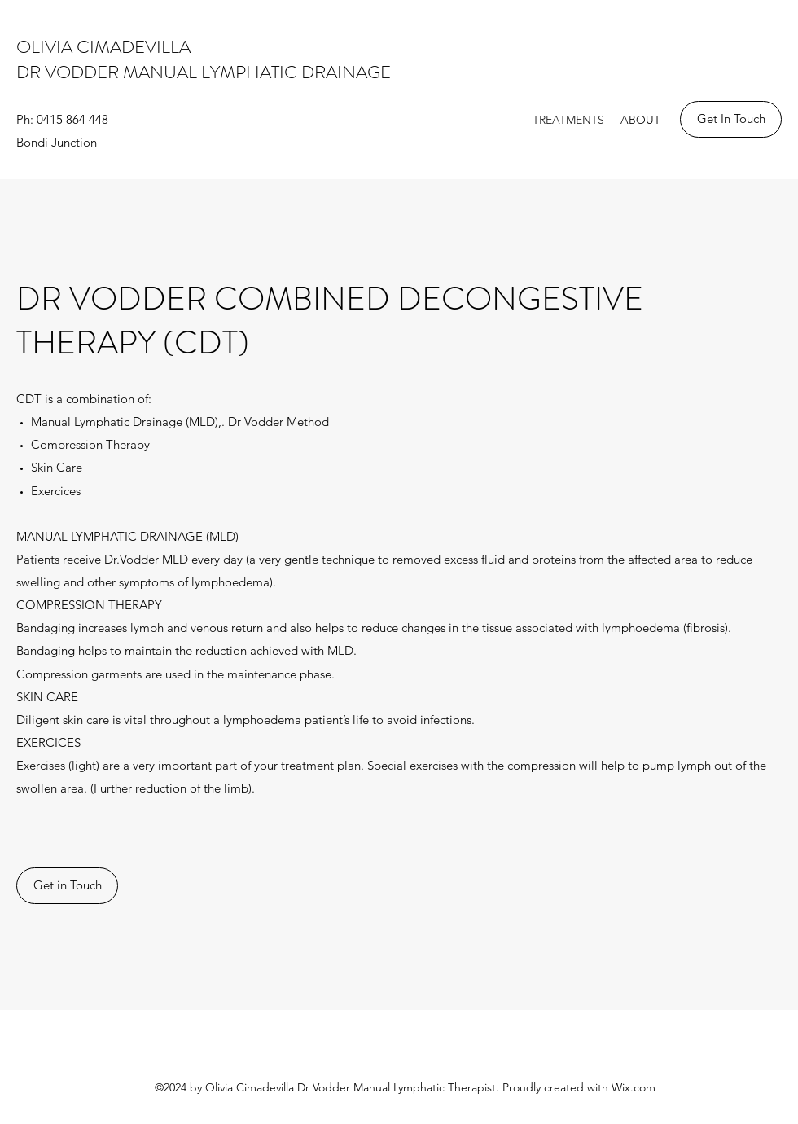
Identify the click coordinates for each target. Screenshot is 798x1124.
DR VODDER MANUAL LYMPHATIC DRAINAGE (203, 72)
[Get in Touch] (67, 885)
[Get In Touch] (731, 119)
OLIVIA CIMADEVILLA (107, 46)
